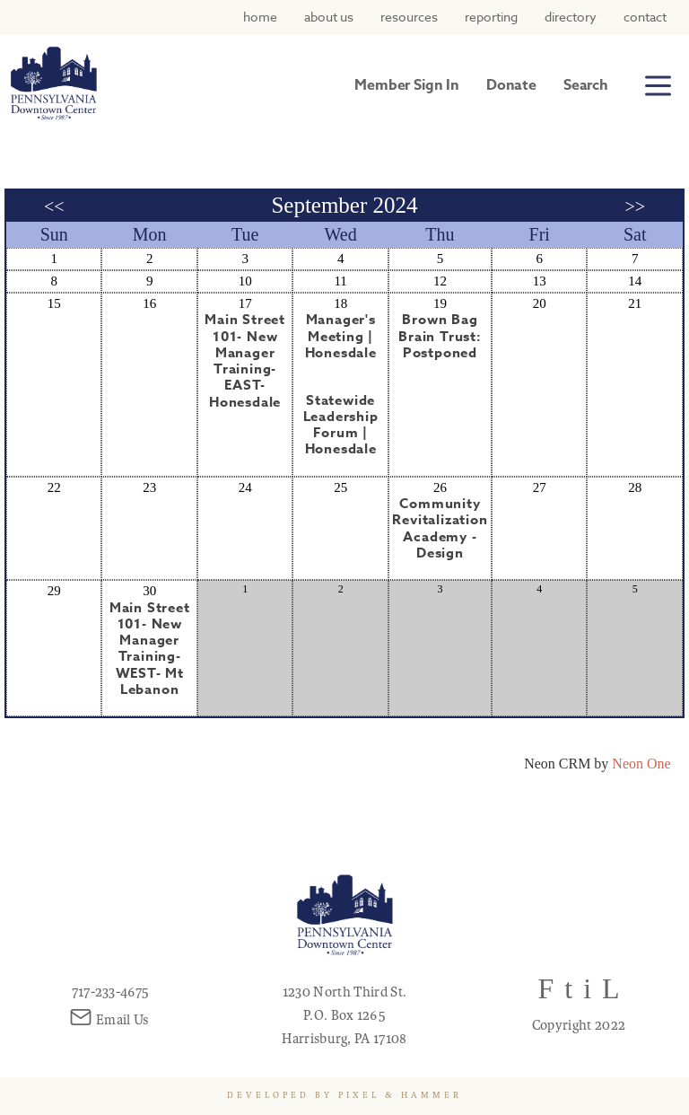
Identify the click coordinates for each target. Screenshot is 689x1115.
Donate (511, 85)
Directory (571, 16)
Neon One (641, 763)
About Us (328, 16)
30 (149, 591)
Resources (409, 16)
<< (54, 206)
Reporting (491, 16)
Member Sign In (406, 85)
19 (440, 303)
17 (245, 303)
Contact (645, 16)
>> (634, 206)
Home (260, 16)
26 (440, 487)
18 (340, 303)
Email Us (111, 1020)
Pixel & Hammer (400, 1095)
